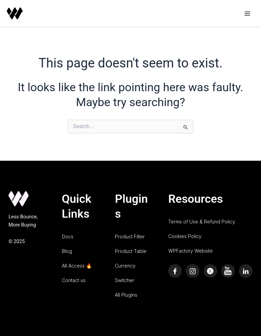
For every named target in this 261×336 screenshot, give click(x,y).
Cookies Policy (185, 236)
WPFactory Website (190, 251)
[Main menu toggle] (247, 13)
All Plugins (126, 295)
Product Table (130, 251)
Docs (67, 236)
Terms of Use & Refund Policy (201, 221)
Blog (67, 251)
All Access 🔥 (77, 266)
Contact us (74, 280)
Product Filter (130, 236)
